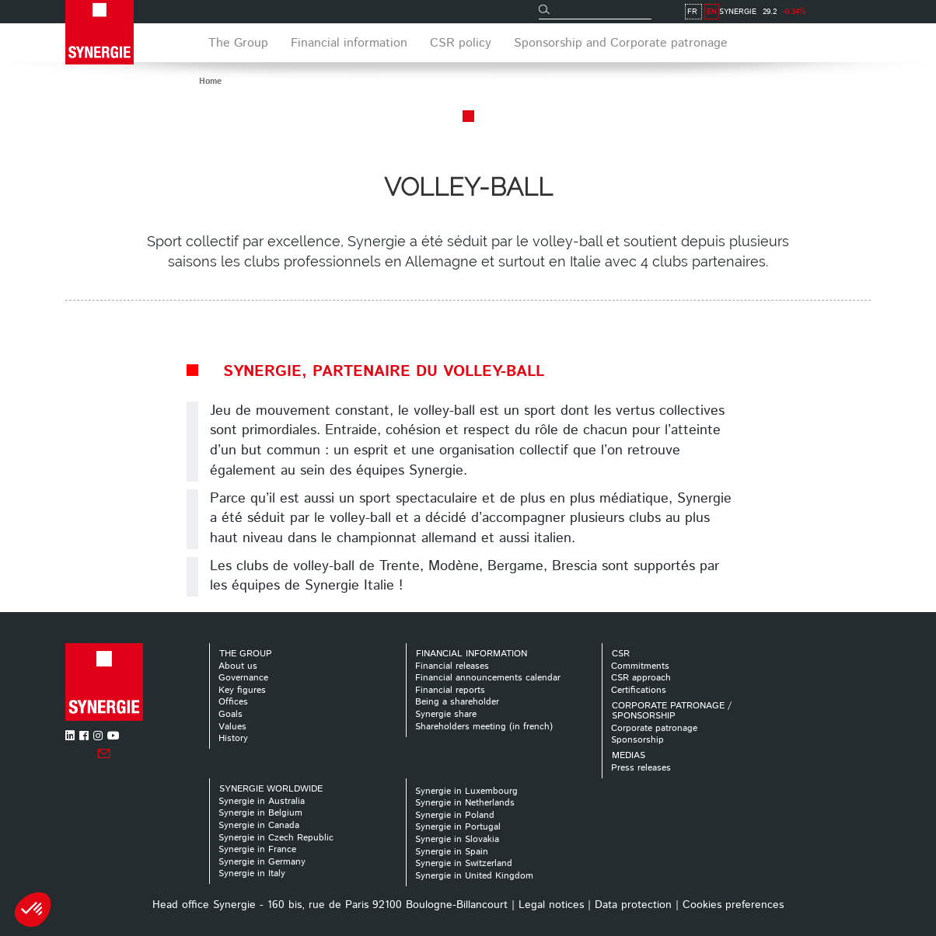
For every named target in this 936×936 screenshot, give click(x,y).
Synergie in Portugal (458, 826)
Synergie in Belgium (260, 812)
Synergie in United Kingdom (474, 875)
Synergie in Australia (261, 801)
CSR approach (641, 677)
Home (210, 81)
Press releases (641, 767)
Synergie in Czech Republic (276, 837)
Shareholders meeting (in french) (484, 726)
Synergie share (446, 714)
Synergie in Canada (258, 825)
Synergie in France (257, 849)
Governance (243, 677)
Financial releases (452, 666)
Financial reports (450, 690)
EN (863, 11)
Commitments (640, 666)
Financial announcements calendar (488, 677)
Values (232, 726)
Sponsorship (637, 739)
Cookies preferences (733, 905)
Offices (233, 701)
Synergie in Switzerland (463, 863)
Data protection (633, 905)
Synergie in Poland (454, 815)
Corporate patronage (654, 728)
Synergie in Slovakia (457, 839)
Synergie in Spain (451, 851)
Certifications (638, 690)
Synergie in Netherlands (465, 802)
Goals (230, 714)
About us (237, 666)
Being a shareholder (457, 701)
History (233, 738)
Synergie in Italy (251, 873)
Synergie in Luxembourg (466, 791)
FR (844, 11)
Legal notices (551, 905)
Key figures (242, 690)
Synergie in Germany (262, 861)
